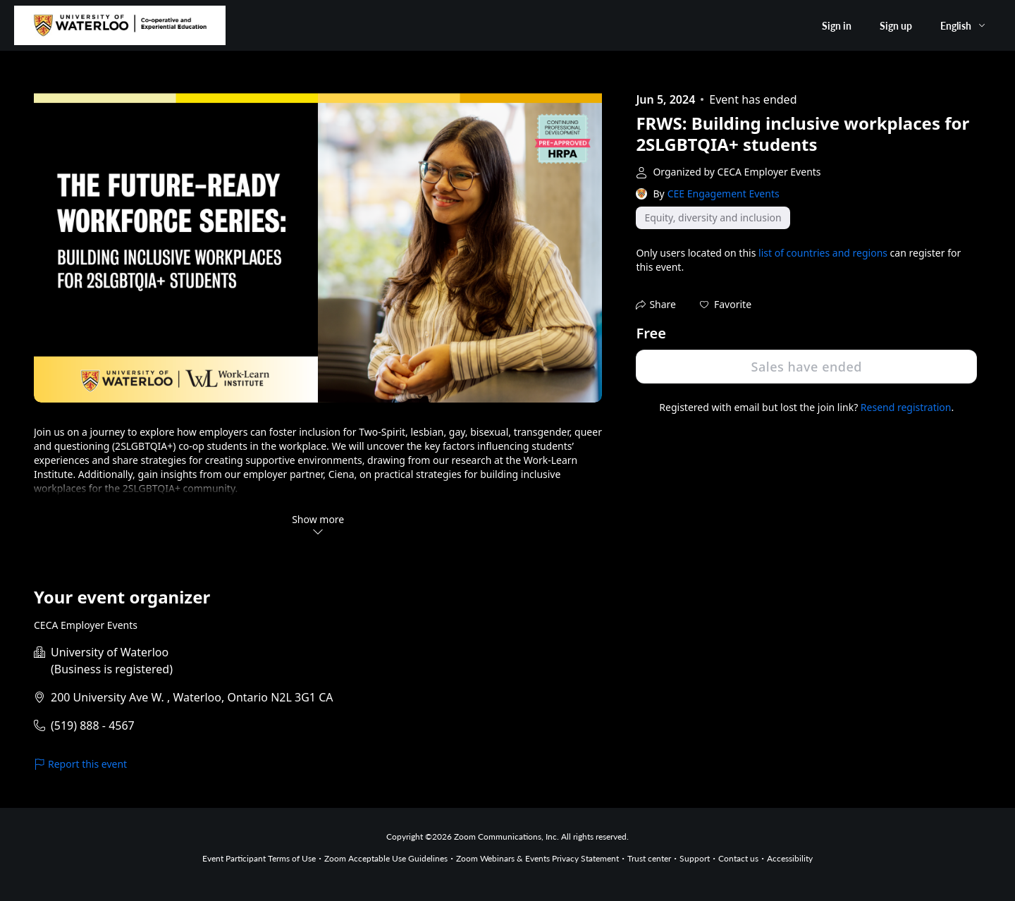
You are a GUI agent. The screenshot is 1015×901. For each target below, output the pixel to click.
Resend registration (906, 407)
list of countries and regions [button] (822, 252)
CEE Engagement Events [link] (724, 193)
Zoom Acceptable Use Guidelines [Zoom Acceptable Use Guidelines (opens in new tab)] (386, 858)
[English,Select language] (963, 25)
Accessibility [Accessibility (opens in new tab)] (790, 858)
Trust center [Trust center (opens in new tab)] (649, 858)
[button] (725, 304)
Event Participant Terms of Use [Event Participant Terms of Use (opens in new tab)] (259, 858)
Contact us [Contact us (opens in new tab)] (738, 858)
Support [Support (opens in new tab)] (694, 858)
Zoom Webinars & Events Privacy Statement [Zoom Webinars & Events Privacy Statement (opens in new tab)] (537, 858)
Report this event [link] (80, 764)
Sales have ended (806, 366)
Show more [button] (318, 525)
